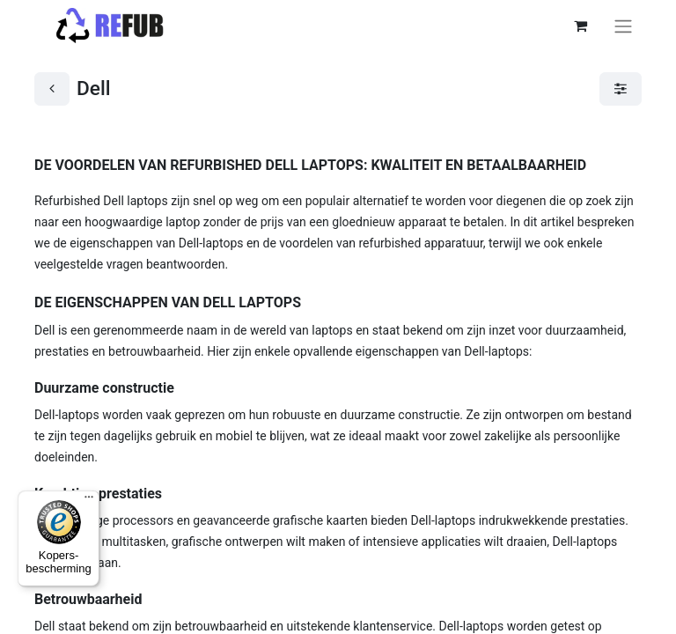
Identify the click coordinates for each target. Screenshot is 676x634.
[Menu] (88, 501)
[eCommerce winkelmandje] (580, 25)
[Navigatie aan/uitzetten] (623, 26)
